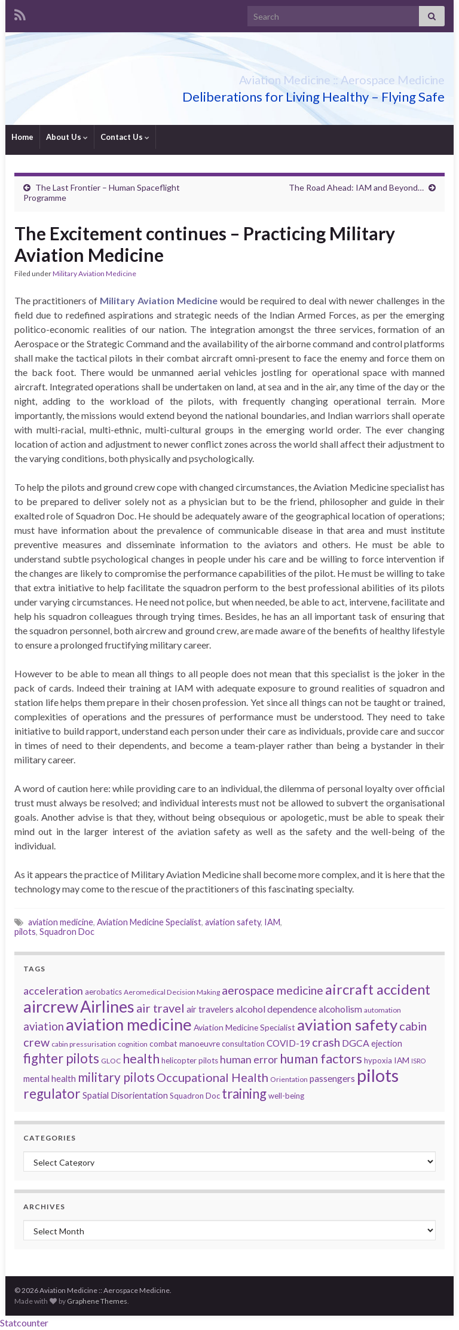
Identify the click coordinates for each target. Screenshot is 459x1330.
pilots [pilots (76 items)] (378, 1075)
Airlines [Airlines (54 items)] (107, 1006)
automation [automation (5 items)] (382, 1009)
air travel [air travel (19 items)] (160, 1008)
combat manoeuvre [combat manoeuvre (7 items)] (184, 1043)
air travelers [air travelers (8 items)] (210, 1009)
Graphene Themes (97, 1301)
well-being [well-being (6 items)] (286, 1095)
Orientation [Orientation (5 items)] (289, 1079)
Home (22, 137)
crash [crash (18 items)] (326, 1042)
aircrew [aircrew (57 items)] (50, 1006)
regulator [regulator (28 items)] (52, 1094)
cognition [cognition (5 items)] (133, 1043)
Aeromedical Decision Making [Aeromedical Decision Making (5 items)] (172, 991)
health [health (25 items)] (141, 1058)
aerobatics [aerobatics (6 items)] (103, 991)
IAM (272, 922)
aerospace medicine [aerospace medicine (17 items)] (272, 990)
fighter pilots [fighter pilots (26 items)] (61, 1058)
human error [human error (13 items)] (249, 1059)
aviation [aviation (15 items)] (43, 1026)
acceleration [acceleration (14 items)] (53, 990)
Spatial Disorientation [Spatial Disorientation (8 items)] (125, 1095)
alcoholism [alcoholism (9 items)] (340, 1009)
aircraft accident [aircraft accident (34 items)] (377, 989)
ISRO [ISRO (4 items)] (418, 1061)
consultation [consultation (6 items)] (243, 1043)
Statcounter (24, 1322)
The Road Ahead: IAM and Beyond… (356, 187)
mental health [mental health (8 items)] (49, 1079)
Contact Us (124, 137)
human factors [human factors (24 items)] (321, 1058)
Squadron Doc (66, 932)
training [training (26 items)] (244, 1094)
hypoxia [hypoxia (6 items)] (378, 1060)
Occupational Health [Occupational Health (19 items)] (212, 1077)
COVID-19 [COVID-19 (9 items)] (288, 1043)
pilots (25, 932)
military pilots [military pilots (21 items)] (116, 1077)
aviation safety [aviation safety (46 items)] (347, 1024)
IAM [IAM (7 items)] (401, 1060)
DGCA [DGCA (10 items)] (355, 1042)
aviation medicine (60, 922)
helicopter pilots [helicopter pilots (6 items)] (189, 1060)
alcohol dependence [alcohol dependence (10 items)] (276, 1008)
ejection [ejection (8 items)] (386, 1043)
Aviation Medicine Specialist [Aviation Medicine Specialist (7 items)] (244, 1027)
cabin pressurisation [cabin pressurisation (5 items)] (83, 1043)
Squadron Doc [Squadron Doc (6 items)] (195, 1095)
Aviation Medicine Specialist (149, 922)
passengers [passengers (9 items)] (332, 1078)
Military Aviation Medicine (94, 273)
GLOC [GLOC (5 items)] (111, 1060)
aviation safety (233, 922)
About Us (67, 137)
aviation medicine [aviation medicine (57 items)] (129, 1024)
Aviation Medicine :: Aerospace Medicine (290, 76)
